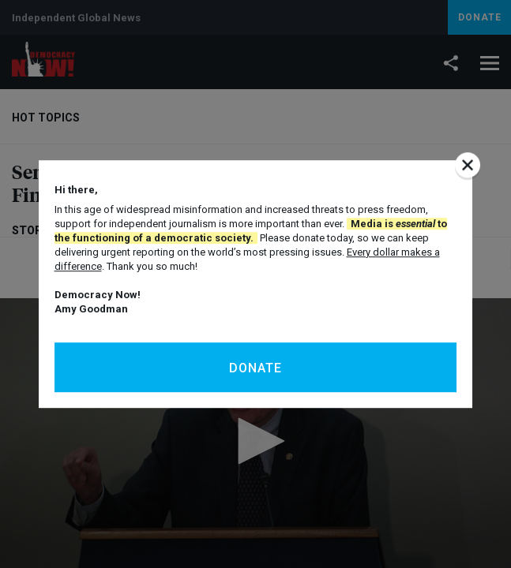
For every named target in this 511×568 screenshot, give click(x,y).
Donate (255, 368)
